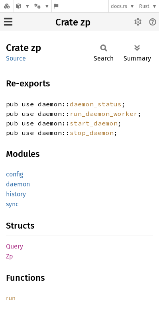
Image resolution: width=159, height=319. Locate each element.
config (14, 174)
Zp (9, 256)
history (16, 194)
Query (14, 246)
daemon (18, 184)
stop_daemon (92, 133)
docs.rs (119, 6)
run (11, 298)
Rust (144, 6)
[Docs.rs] (7, 6)
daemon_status (96, 104)
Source (16, 58)
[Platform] (41, 6)
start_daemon (94, 123)
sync (12, 204)
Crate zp (72, 22)
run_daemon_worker (103, 113)
